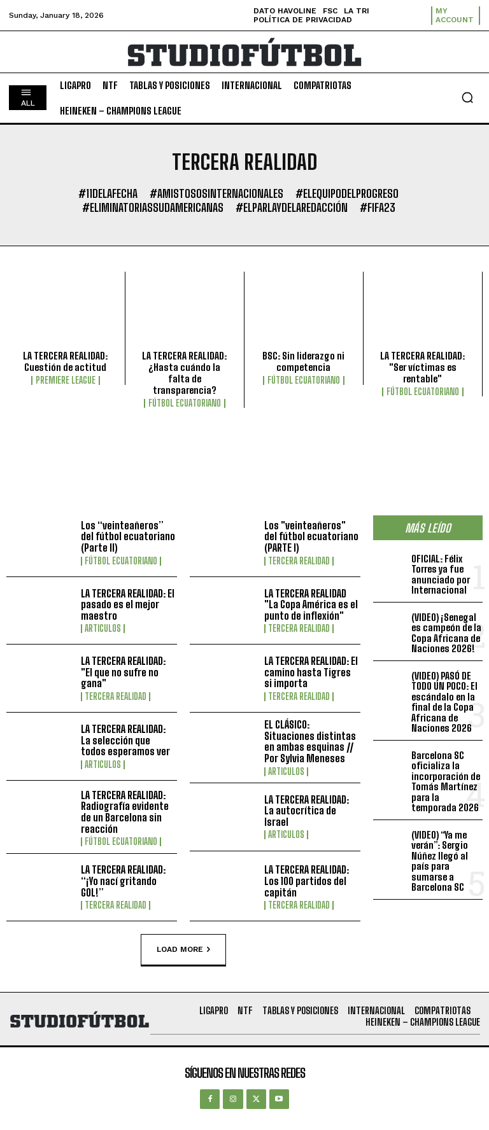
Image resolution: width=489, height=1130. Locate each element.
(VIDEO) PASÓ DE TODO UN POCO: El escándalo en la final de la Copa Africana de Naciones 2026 (444, 702)
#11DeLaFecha (108, 194)
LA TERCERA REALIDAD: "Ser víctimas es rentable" (422, 367)
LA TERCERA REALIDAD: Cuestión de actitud (65, 361)
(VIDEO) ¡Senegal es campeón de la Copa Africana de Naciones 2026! (446, 633)
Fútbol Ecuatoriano (184, 403)
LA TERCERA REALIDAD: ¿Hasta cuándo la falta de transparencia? (184, 373)
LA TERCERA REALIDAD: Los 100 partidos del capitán (306, 880)
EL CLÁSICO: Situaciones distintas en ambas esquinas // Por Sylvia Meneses (310, 741)
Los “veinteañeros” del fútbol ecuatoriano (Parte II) (128, 536)
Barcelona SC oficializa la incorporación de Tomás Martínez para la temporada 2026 (445, 782)
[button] (467, 97)
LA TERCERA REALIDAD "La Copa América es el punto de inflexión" (311, 604)
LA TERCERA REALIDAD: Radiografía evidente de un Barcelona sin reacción (125, 812)
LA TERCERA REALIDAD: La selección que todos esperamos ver (125, 740)
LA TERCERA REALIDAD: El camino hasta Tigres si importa (311, 672)
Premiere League (66, 380)
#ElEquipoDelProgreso (347, 194)
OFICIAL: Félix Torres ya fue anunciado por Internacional (440, 574)
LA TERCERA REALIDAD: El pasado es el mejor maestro (127, 604)
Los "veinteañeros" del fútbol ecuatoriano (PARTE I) (311, 536)
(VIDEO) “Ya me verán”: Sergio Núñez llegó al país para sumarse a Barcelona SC (439, 861)
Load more (183, 950)
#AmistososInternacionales (216, 194)
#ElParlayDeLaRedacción (292, 208)
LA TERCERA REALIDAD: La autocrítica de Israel (306, 810)
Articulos (103, 628)
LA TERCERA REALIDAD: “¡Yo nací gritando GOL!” (123, 880)
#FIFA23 (377, 208)
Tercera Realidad (299, 561)
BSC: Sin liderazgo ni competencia (303, 361)
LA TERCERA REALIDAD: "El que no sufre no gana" (123, 672)
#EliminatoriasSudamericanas (152, 208)
